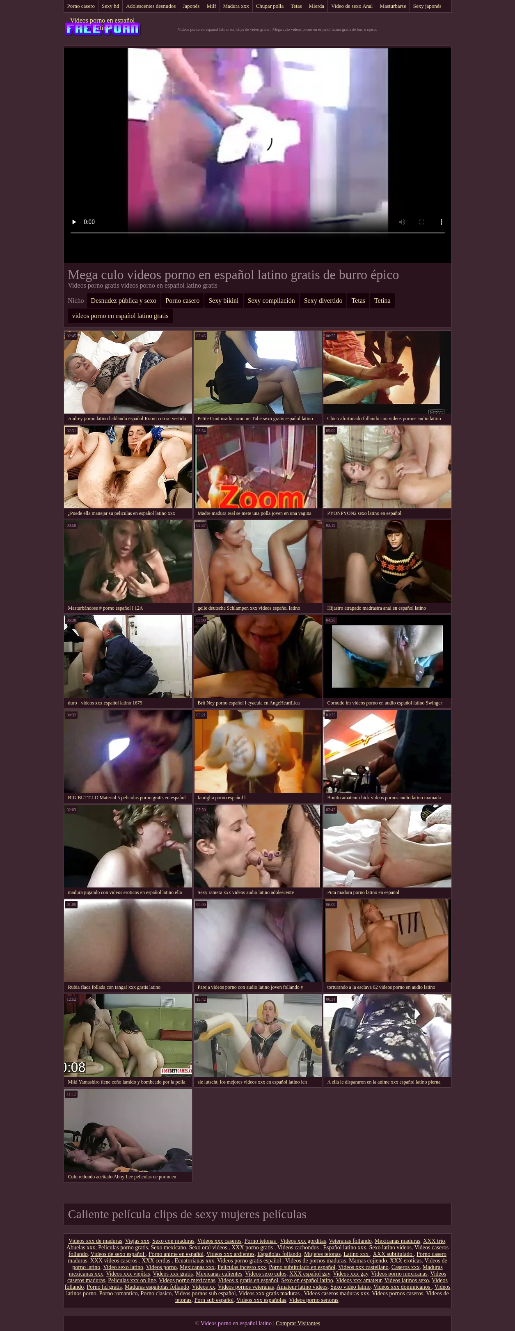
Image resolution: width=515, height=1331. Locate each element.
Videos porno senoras (313, 1300)
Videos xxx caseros (219, 1241)
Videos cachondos (298, 1247)
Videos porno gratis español (249, 1261)
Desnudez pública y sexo (124, 300)
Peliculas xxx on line (132, 1280)
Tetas (296, 6)
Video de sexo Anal (352, 6)
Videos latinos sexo (406, 1280)
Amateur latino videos (302, 1287)
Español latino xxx (344, 1247)
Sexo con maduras (173, 1241)
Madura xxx (236, 6)
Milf (211, 6)
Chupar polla (270, 6)
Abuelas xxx (80, 1247)
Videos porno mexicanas (399, 1274)
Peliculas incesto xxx (241, 1267)
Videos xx (203, 1287)
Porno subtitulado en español (302, 1267)
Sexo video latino (350, 1287)
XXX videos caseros (114, 1261)
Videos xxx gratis (173, 1274)
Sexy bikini (223, 300)
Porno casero (81, 6)
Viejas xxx (137, 1241)
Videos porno (161, 1267)
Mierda (316, 6)
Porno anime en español (176, 1254)
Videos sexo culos (265, 1274)
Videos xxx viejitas (128, 1274)
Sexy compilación (271, 300)
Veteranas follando (350, 1241)
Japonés (191, 6)
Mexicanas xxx (197, 1267)
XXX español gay (309, 1274)
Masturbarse (393, 6)
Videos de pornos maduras (315, 1261)
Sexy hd (110, 6)
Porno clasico (156, 1293)
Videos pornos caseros (397, 1293)
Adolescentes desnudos (151, 6)
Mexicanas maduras (398, 1241)
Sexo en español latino (307, 1280)
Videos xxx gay (350, 1274)
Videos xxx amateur (358, 1280)
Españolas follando (279, 1254)
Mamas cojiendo (368, 1261)
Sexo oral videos (209, 1247)
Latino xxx (356, 1254)
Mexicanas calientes (219, 1274)
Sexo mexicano (168, 1247)
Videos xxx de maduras (95, 1241)
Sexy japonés (427, 6)
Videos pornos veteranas (246, 1287)
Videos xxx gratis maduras (269, 1293)
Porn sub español (214, 1300)
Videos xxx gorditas (303, 1241)
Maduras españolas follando (157, 1287)
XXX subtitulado (393, 1254)
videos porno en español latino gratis (120, 315)
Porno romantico (118, 1293)
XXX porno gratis (253, 1247)
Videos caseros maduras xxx (336, 1293)
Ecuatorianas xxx (194, 1261)
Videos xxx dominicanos (402, 1287)
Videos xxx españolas (261, 1300)
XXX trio (434, 1241)
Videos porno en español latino (102, 24)
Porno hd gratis (104, 1287)
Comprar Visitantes (298, 1323)
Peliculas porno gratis (123, 1247)
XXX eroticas (405, 1261)
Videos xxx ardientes (230, 1254)
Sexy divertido (323, 300)
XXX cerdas (157, 1261)
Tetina (382, 300)
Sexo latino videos (390, 1247)
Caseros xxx (405, 1267)
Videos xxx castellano (363, 1267)
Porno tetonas (261, 1241)
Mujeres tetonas (322, 1254)
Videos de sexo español (117, 1254)
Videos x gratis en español (248, 1280)
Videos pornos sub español (205, 1293)
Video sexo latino (123, 1267)
